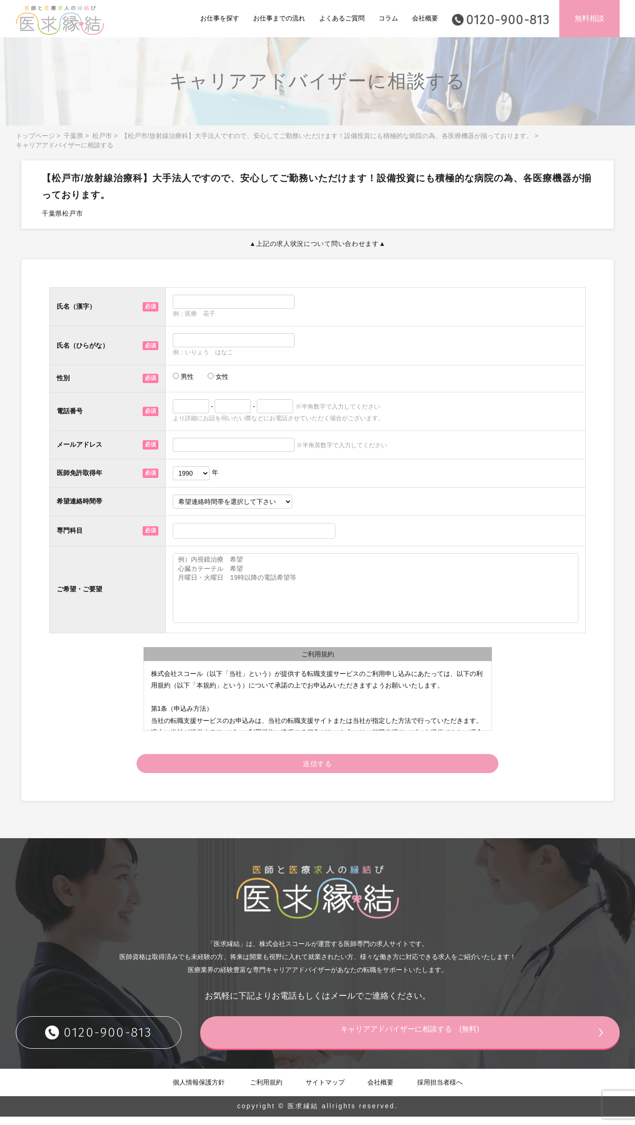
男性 (183, 376)
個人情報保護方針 (199, 1090)
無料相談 (589, 18)
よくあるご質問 (342, 18)
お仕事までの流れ (279, 18)
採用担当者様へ (440, 1090)
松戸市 (102, 135)
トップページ (35, 135)
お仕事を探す (219, 18)
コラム (388, 18)
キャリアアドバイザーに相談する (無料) (441, 1040)
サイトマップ (325, 1090)
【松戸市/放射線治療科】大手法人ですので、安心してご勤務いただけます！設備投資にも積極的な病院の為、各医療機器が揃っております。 (327, 135)
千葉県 (73, 135)
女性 (218, 376)
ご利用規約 (266, 1090)
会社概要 (425, 18)
